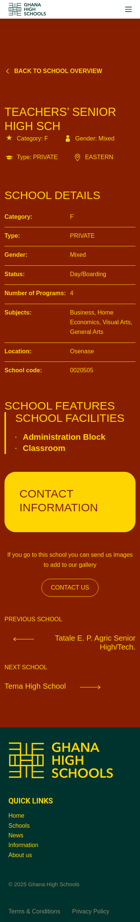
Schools (19, 825)
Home (17, 815)
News (16, 835)
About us (20, 855)
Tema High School (59, 686)
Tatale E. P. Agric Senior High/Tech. (70, 642)
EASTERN (93, 157)
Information (23, 845)
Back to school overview (53, 71)
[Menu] (128, 9)
